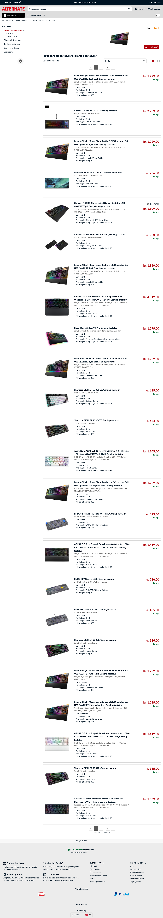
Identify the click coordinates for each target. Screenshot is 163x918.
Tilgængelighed (135, 881)
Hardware (10, 20)
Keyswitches (11, 36)
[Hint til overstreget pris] (147, 204)
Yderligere (8, 52)
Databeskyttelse (136, 875)
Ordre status (94, 869)
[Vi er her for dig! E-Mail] (61, 863)
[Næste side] (113, 67)
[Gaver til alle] (61, 874)
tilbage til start (81, 841)
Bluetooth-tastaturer (13, 40)
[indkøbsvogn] (154, 8)
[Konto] (140, 8)
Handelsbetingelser (137, 872)
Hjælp (151, 2)
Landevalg (81, 910)
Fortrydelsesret (95, 872)
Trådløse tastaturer (12, 44)
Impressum (81, 904)
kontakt (158, 2)
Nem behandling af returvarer (85, 2)
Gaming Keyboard (11, 48)
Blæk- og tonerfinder (98, 881)
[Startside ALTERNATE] (13, 9)
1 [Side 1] (95, 67)
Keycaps (9, 33)
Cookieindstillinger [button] (137, 878)
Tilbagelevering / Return (99, 875)
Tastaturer (33, 20)
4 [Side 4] (107, 67)
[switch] (158, 15)
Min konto (94, 866)
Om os (132, 866)
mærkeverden (135, 869)
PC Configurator (36, 15)
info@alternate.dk (63, 869)
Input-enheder (21, 20)
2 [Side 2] (101, 67)
